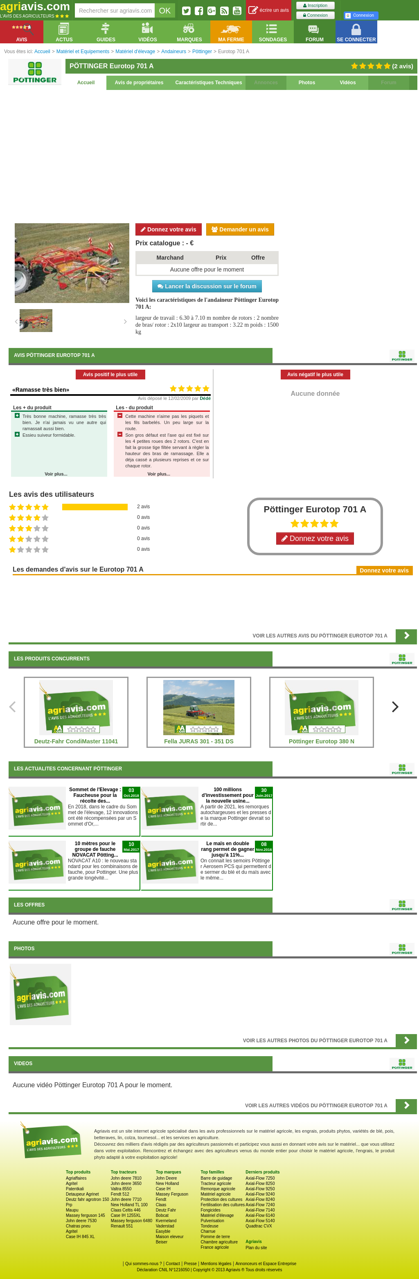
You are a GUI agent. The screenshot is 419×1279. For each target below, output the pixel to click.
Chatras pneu (78, 1226)
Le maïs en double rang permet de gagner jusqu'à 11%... (227, 849)
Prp (69, 1205)
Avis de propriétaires (139, 82)
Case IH (163, 1189)
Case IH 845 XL (80, 1236)
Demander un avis (240, 229)
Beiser (161, 1242)
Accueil (86, 82)
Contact (173, 1263)
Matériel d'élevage (217, 1215)
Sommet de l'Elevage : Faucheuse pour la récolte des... (95, 795)
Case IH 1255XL (126, 1215)
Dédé (205, 398)
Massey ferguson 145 (85, 1215)
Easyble (163, 1231)
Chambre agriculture (219, 1242)
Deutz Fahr (166, 1210)
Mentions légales (216, 1263)
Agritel (71, 1183)
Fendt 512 (120, 1194)
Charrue (207, 1231)
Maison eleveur (170, 1236)
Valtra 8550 (121, 1189)
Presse (190, 1263)
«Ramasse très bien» (40, 389)
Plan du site (256, 1247)
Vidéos (348, 82)
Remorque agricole (217, 1189)
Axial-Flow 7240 (260, 1205)
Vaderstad (165, 1226)
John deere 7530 (81, 1220)
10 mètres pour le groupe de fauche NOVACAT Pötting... (95, 849)
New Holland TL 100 (129, 1205)
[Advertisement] (212, 155)
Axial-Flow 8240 (260, 1199)
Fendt (161, 1199)
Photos (307, 82)
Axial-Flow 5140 (260, 1220)
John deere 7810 (126, 1178)
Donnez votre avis (168, 229)
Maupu (72, 1210)
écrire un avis (268, 10)
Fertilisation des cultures (222, 1205)
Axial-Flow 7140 (260, 1210)
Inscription (315, 5)
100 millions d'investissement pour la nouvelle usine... (228, 795)
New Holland (167, 1183)
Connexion (315, 15)
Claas (161, 1205)
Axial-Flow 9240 (260, 1194)
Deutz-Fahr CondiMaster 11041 (76, 741)
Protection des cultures (221, 1199)
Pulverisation (212, 1220)
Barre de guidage (216, 1178)
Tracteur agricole (215, 1183)
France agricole (214, 1247)
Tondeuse (209, 1226)
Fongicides (210, 1210)
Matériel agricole (215, 1194)
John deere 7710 (126, 1199)
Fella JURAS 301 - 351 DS (199, 741)
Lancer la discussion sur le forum (207, 286)
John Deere (166, 1178)
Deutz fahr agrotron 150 (87, 1199)
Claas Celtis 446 (126, 1210)
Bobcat (162, 1215)
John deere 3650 (126, 1183)
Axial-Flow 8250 (260, 1183)
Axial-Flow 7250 (260, 1178)
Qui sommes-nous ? (143, 1263)
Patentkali (75, 1189)
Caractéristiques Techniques (208, 82)
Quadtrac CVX (259, 1226)
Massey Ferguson (172, 1194)
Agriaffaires (76, 1178)
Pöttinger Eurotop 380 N (321, 741)
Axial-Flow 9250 (260, 1189)
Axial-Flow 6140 (260, 1215)
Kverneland (166, 1220)
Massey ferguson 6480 (131, 1220)
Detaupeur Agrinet (82, 1194)
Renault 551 (122, 1226)
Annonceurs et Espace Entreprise (265, 1263)
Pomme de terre (215, 1236)
